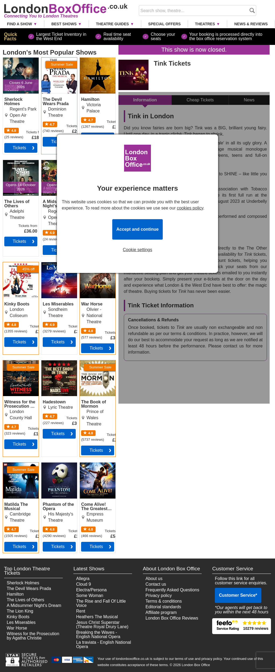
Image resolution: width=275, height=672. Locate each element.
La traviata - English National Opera (103, 644)
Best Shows (64, 24)
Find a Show (19, 24)
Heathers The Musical (97, 616)
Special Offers (164, 24)
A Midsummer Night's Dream (34, 605)
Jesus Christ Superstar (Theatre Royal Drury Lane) (102, 624)
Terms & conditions (164, 601)
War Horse (17, 628)
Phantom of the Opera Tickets (56, 467)
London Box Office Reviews (172, 618)
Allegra (82, 578)
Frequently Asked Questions (172, 590)
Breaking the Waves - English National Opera (98, 634)
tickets (19, 147)
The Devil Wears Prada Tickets (57, 62)
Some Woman (89, 595)
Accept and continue (137, 229)
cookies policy (190, 208)
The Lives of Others (25, 600)
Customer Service (238, 595)
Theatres (205, 24)
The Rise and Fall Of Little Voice (101, 603)
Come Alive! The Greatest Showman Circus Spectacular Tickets (96, 473)
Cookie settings (137, 250)
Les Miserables (21, 622)
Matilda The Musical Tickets (17, 467)
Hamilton (15, 594)
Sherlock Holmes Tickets (19, 62)
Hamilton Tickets (95, 60)
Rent (80, 611)
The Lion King (20, 611)
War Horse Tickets (97, 264)
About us (154, 578)
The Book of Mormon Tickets (95, 364)
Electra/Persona (91, 590)
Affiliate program (161, 612)
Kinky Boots (18, 616)
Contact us (156, 584)
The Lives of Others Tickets (16, 164)
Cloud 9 (83, 584)
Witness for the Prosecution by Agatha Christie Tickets (17, 369)
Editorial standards (163, 607)
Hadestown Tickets (52, 364)
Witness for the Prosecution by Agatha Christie (33, 635)
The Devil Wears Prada (29, 588)
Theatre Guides (112, 24)
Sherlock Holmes (23, 583)
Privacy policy (159, 595)
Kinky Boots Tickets (14, 266)
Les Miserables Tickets (55, 266)
